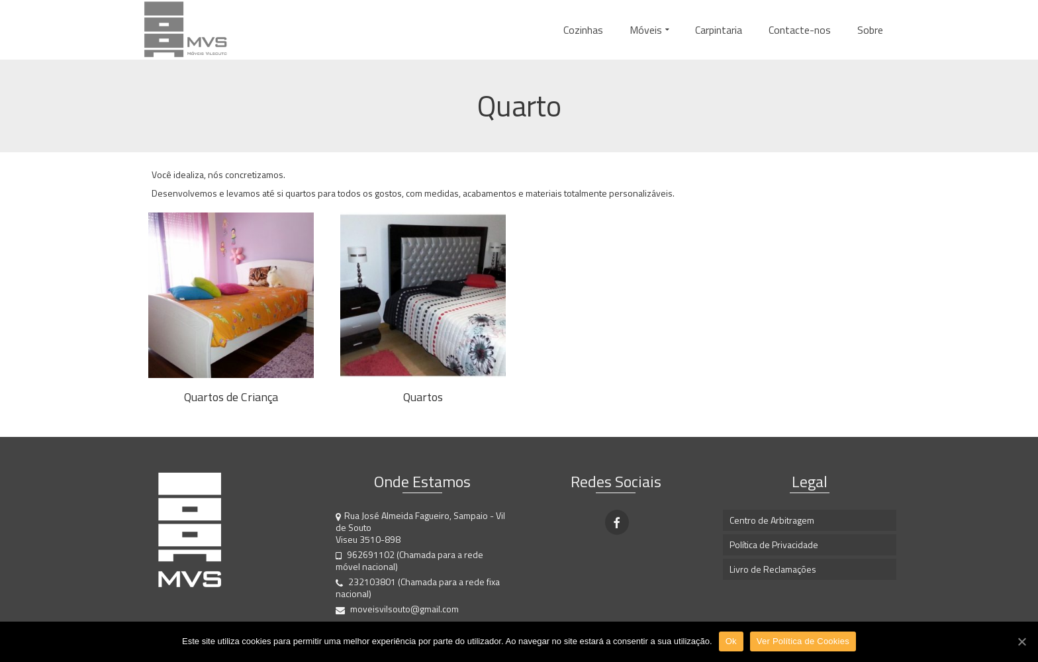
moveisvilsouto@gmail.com (397, 609)
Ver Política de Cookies (803, 641)
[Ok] (1021, 641)
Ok (731, 641)
